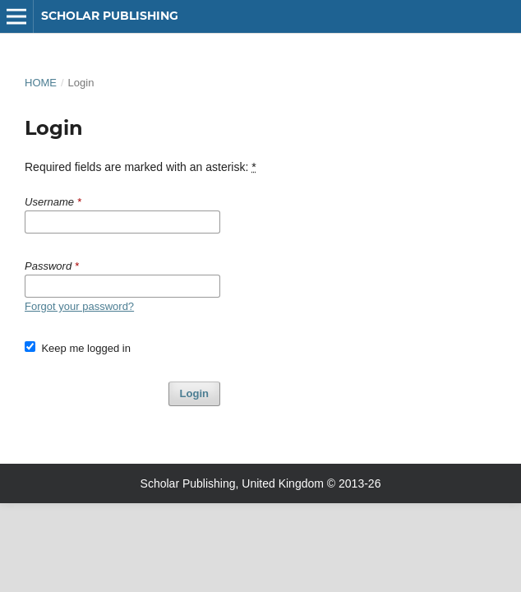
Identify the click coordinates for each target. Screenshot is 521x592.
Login (194, 393)
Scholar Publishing (109, 15)
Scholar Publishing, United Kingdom (232, 483)
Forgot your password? (79, 306)
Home (41, 82)
